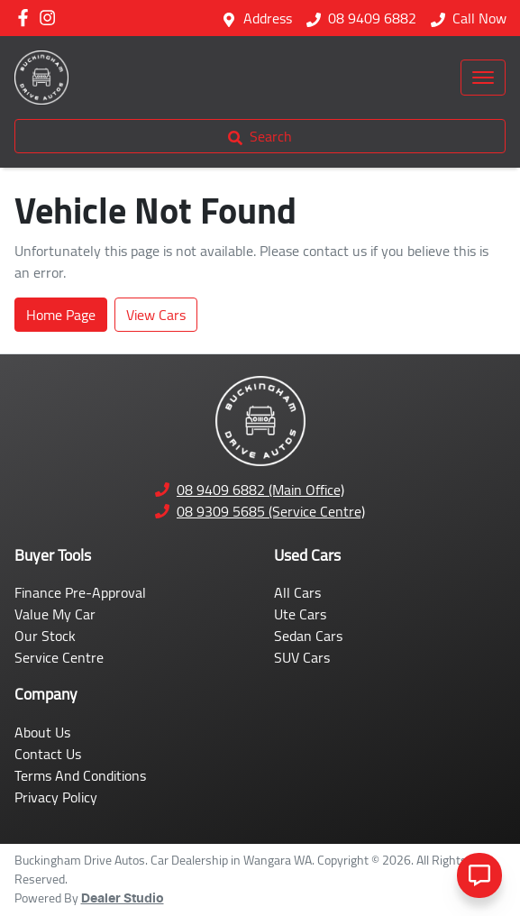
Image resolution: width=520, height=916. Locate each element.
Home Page (61, 314)
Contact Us (47, 753)
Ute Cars (300, 613)
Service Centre (59, 657)
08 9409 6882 (372, 18)
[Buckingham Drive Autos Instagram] (51, 17)
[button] (483, 78)
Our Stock (45, 635)
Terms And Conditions (80, 775)
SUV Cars (302, 657)
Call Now (479, 18)
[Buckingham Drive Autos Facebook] (26, 17)
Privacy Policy (55, 797)
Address (267, 18)
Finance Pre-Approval (80, 592)
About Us (42, 732)
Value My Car (55, 613)
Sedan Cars (308, 635)
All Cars (297, 592)
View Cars (156, 314)
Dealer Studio (122, 899)
